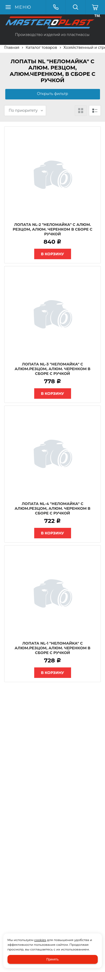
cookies (40, 940)
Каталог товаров (41, 47)
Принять (52, 959)
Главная (11, 47)
